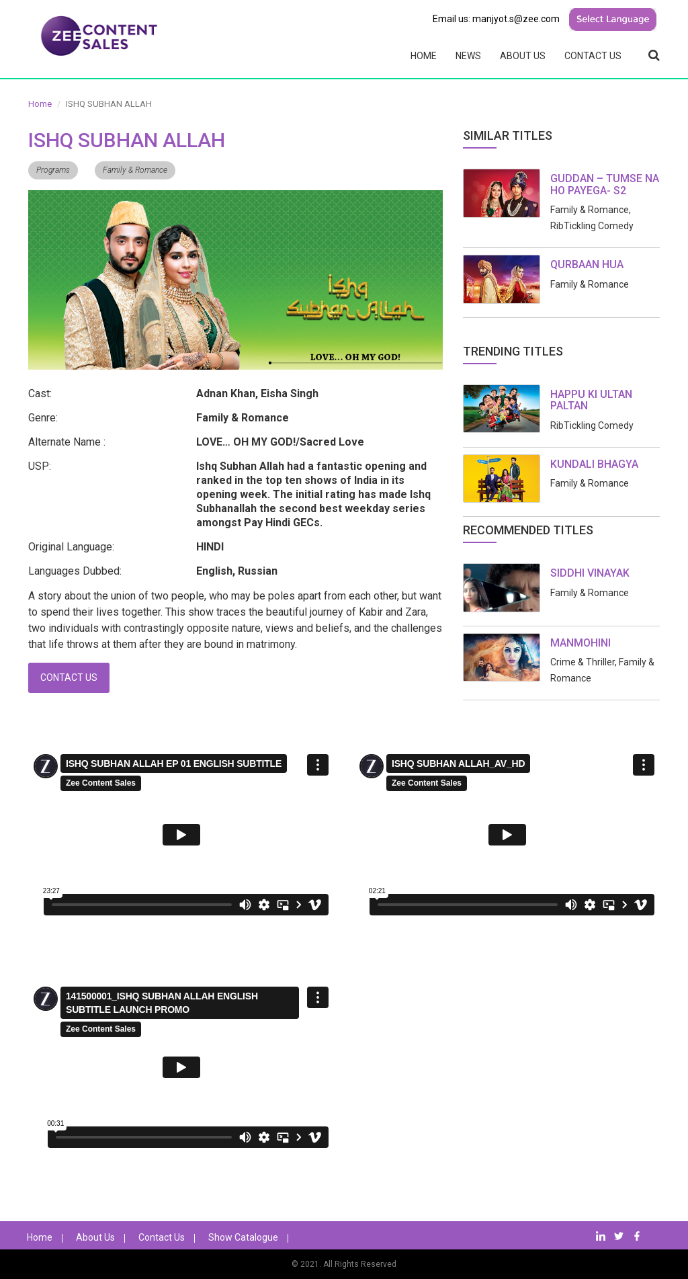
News (468, 55)
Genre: (43, 417)
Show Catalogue (243, 1237)
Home (424, 55)
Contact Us (592, 55)
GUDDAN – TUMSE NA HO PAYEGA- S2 (604, 184)
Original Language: (71, 546)
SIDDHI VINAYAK (590, 573)
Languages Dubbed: (75, 571)
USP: (39, 466)
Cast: (40, 393)
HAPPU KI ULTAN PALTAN (591, 400)
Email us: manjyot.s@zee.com (496, 18)
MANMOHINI (580, 642)
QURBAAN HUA (587, 264)
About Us (523, 55)
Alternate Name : (66, 442)
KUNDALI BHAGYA (594, 464)
